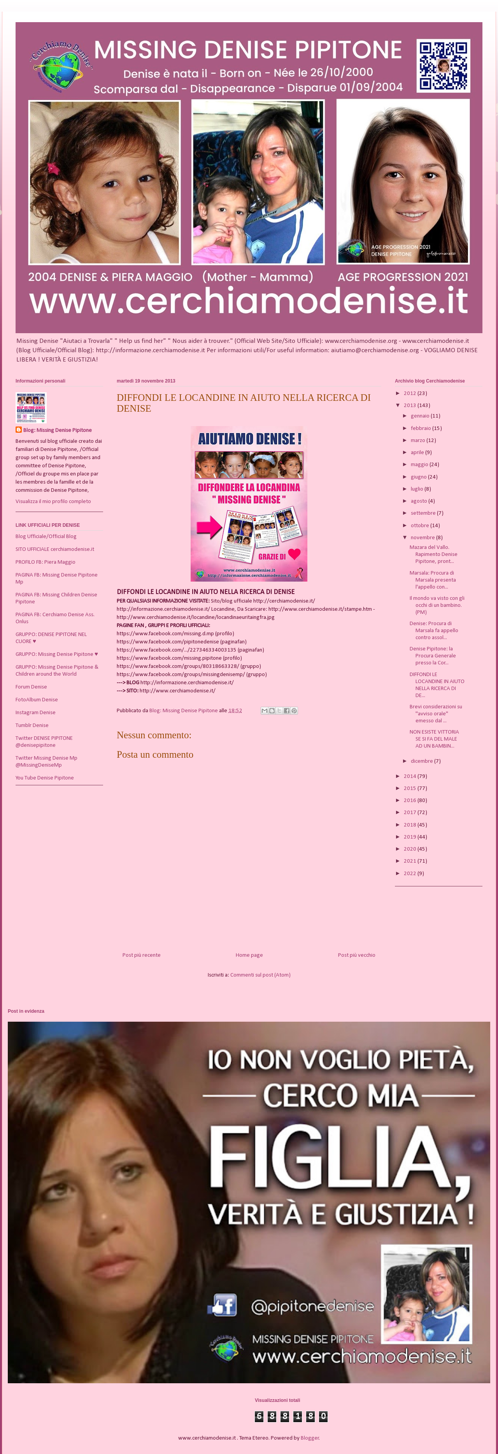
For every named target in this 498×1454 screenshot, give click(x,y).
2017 (410, 813)
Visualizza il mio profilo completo (53, 502)
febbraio (421, 429)
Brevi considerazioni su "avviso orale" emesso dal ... (436, 714)
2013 (410, 406)
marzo (418, 441)
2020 (410, 849)
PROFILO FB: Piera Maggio (45, 562)
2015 (410, 789)
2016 (410, 801)
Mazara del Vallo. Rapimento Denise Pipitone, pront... (434, 554)
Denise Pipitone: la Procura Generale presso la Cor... (433, 656)
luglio (417, 489)
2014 (410, 776)
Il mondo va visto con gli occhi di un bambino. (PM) (437, 605)
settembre (424, 513)
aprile (418, 453)
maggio (420, 465)
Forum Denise (31, 687)
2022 (410, 874)
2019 (410, 837)
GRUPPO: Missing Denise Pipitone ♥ (57, 654)
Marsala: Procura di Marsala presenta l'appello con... (433, 580)
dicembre (422, 761)
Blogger (310, 1438)
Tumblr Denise (32, 726)
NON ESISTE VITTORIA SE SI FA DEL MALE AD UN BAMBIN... (434, 739)
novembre (423, 538)
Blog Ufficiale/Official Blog (46, 537)
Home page (249, 955)
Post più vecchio (356, 955)
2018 (410, 825)
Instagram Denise (36, 713)
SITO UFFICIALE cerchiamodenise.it (55, 549)
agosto (419, 501)
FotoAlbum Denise (37, 700)
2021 (410, 861)
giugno (419, 477)
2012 (410, 394)
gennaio (421, 416)
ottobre (420, 526)
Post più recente (142, 955)
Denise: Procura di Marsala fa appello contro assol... (434, 631)
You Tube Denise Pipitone (45, 778)
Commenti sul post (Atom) (260, 975)
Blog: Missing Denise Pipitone (57, 430)
